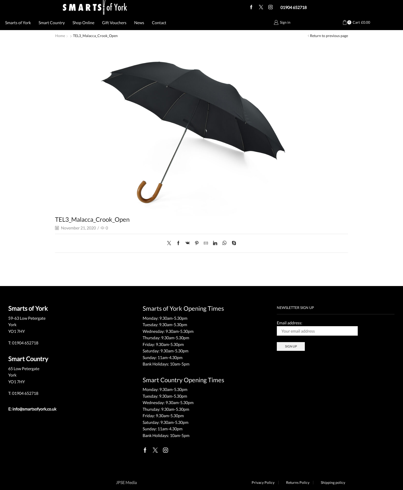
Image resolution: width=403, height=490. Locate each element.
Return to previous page (329, 35)
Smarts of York (18, 22)
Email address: (317, 327)
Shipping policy (333, 482)
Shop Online (83, 22)
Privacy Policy (262, 482)
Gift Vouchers (114, 22)
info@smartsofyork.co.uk (34, 408)
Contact (159, 22)
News (139, 22)
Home (60, 35)
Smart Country (52, 22)
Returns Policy (297, 482)
